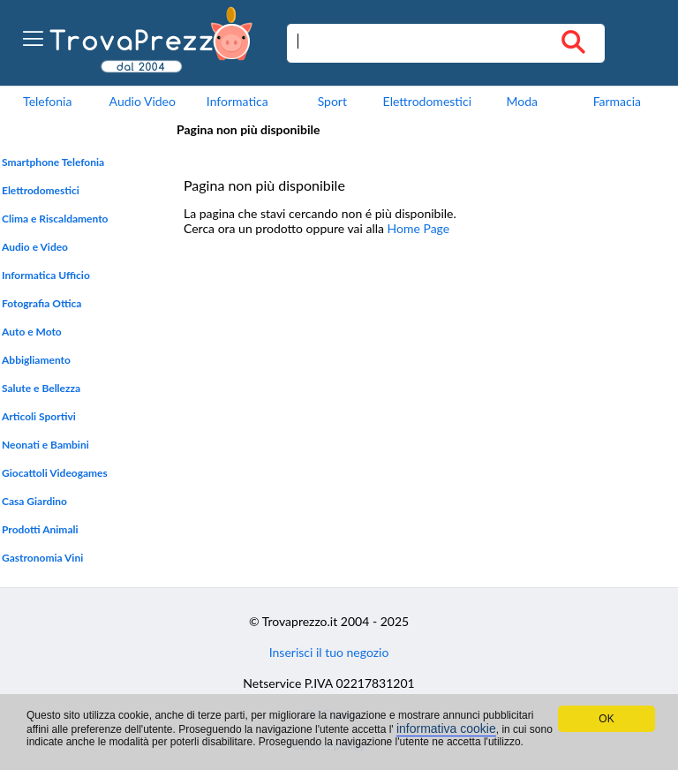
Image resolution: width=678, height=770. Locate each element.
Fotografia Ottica (41, 303)
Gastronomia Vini (42, 557)
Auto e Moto (32, 331)
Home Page (419, 228)
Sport (332, 101)
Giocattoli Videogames (55, 472)
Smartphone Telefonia (53, 162)
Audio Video (142, 101)
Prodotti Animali (40, 529)
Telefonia (47, 101)
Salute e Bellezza (41, 388)
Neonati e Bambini (45, 444)
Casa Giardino (34, 501)
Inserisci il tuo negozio (329, 652)
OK (606, 719)
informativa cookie (446, 728)
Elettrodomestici (427, 101)
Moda (523, 101)
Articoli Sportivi (39, 416)
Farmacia (617, 101)
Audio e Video (35, 246)
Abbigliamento (36, 359)
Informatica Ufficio (46, 275)
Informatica (237, 101)
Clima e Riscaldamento (55, 218)
